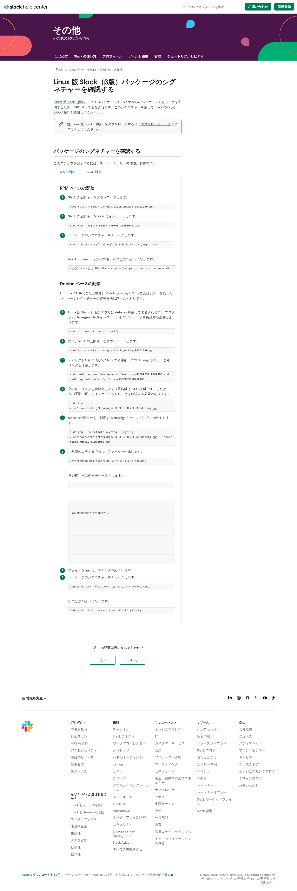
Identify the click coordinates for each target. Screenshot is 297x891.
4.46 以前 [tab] (94, 172)
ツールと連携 (138, 56)
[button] (103, 660)
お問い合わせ (258, 7)
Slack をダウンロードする (41, 875)
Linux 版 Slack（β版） (70, 102)
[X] (256, 698)
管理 (157, 56)
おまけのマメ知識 (111, 69)
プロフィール (112, 56)
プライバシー (72, 875)
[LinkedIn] (230, 698)
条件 (87, 875)
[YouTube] (265, 698)
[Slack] (27, 789)
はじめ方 (61, 56)
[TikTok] (273, 698)
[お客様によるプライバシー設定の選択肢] (142, 875)
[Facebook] (247, 698)
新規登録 (284, 7)
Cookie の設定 (102, 875)
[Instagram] (239, 698)
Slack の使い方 (85, 56)
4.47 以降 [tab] (67, 172)
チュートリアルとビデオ (185, 56)
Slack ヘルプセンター (70, 69)
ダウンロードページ (156, 124)
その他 (91, 69)
